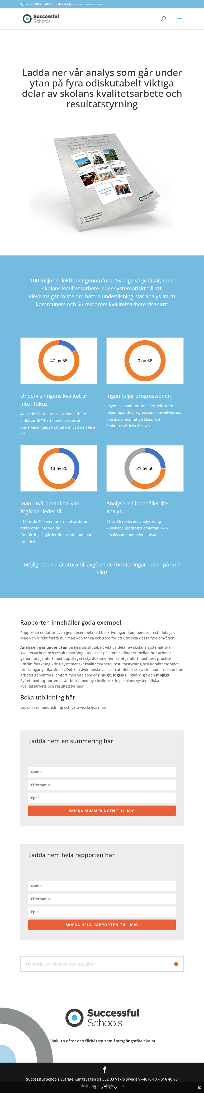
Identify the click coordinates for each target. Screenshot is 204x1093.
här (104, 707)
